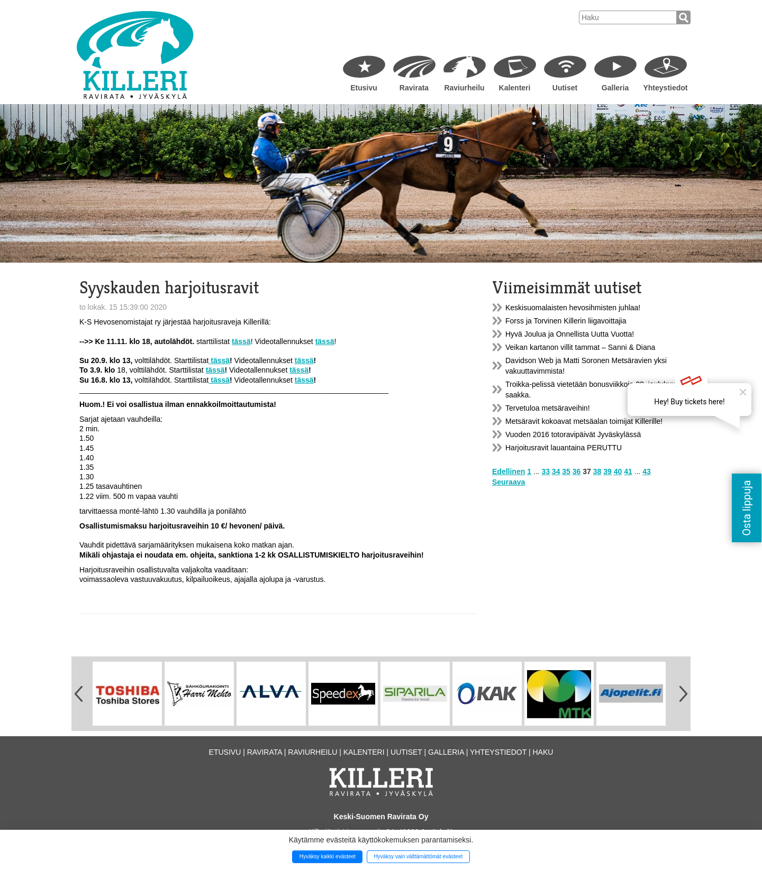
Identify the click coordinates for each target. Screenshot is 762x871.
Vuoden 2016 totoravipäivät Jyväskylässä (573, 434)
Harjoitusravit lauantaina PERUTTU (563, 447)
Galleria (615, 88)
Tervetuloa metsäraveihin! (547, 408)
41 (628, 471)
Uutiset (564, 88)
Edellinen (508, 471)
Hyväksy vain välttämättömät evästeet (418, 856)
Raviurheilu (464, 88)
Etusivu (363, 88)
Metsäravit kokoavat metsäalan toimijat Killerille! (584, 421)
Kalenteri (515, 88)
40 (618, 471)
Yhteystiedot (665, 88)
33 (545, 471)
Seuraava (508, 482)
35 (566, 471)
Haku (542, 752)
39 (607, 471)
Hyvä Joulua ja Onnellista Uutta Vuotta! (569, 334)
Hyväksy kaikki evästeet (328, 856)
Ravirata (414, 88)
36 (577, 471)
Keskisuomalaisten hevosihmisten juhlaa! (572, 307)
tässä (219, 360)
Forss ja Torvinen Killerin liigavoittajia (566, 321)
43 (646, 471)
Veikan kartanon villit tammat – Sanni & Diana (580, 347)
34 (556, 471)
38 (597, 471)
